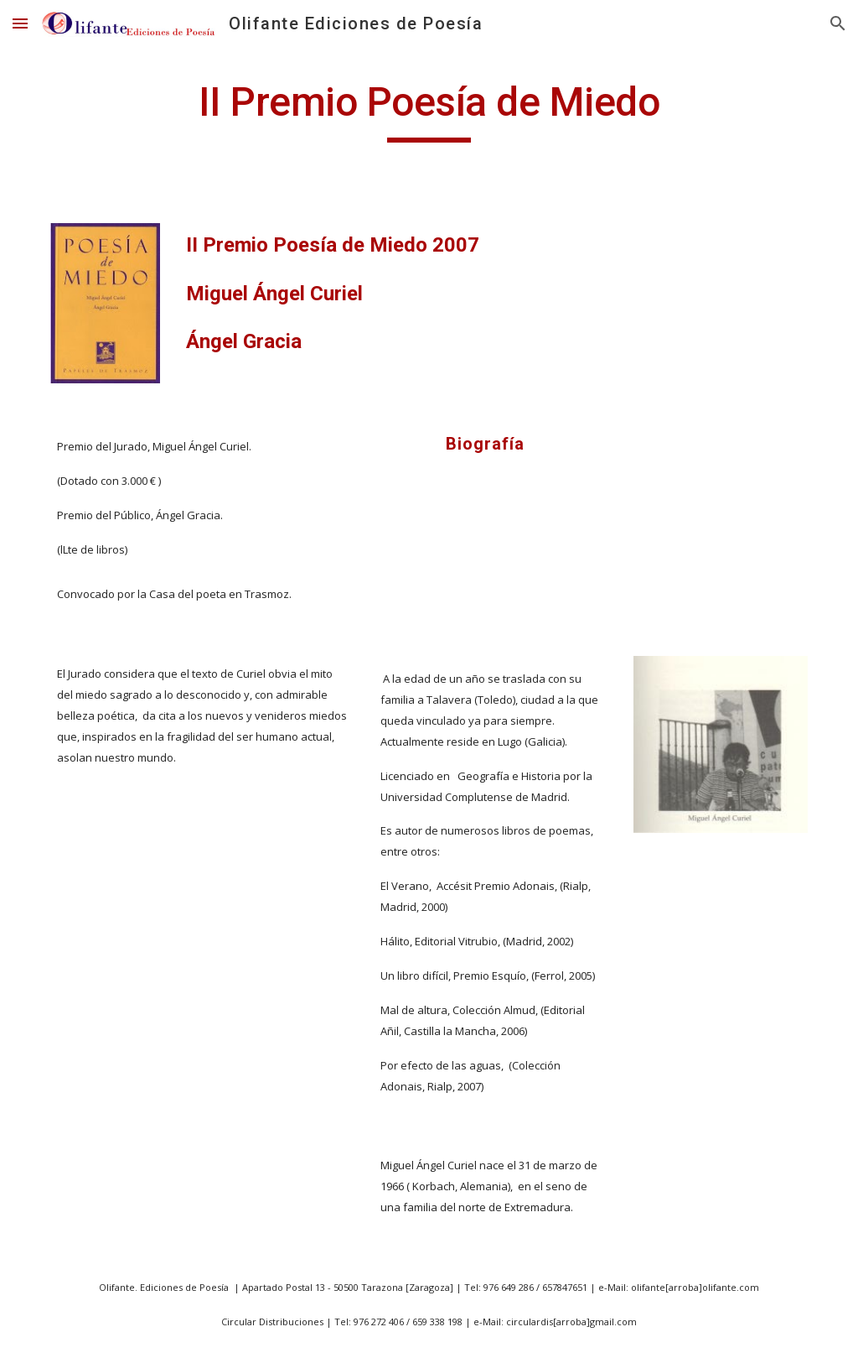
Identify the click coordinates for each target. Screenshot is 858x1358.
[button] (20, 23)
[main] (428, 109)
